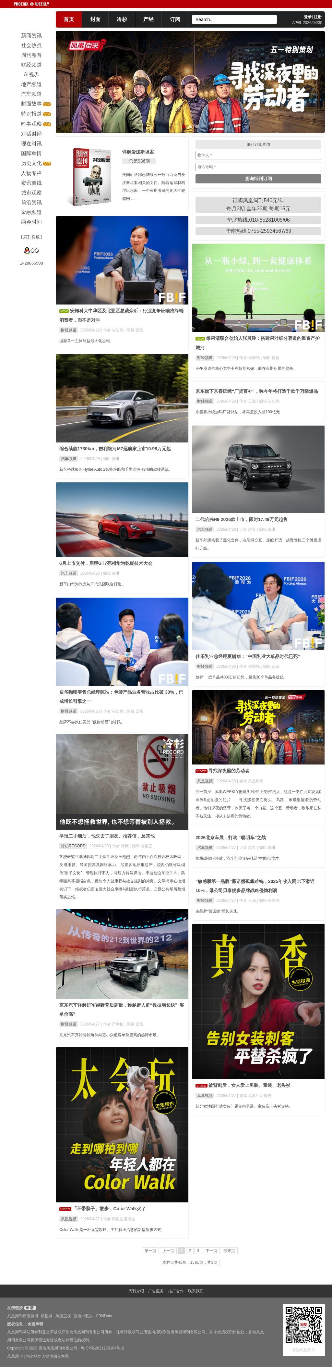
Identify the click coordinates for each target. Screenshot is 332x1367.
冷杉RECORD (73, 846)
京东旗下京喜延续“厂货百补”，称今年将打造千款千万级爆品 (257, 391)
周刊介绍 (136, 1291)
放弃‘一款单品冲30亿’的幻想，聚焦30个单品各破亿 (240, 677)
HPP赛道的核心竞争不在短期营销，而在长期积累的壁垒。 (246, 368)
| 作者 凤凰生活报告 (118, 1219)
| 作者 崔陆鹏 (112, 330)
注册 (318, 17)
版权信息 (15, 1324)
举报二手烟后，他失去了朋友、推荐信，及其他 (107, 836)
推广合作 (176, 1291)
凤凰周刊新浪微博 (22, 1316)
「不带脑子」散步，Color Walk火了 (109, 1208)
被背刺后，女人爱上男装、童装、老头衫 (249, 1085)
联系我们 (196, 1291)
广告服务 (156, 1291)
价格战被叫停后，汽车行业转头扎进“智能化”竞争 (238, 858)
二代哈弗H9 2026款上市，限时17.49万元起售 (242, 519)
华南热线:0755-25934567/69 (258, 231)
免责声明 (35, 1324)
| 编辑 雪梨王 (141, 846)
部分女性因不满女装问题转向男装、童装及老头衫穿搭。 (244, 1106)
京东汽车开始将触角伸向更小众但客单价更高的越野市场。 (109, 1035)
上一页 (168, 1251)
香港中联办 (83, 1316)
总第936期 (139, 161)
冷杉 (122, 19)
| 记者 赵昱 (247, 529)
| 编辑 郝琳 (110, 458)
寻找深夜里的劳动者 (228, 770)
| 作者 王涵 (247, 401)
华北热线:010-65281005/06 (258, 220)
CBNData (104, 1316)
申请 (29, 1308)
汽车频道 (69, 458)
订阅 (175, 19)
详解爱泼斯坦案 (138, 152)
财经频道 (69, 330)
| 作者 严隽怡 (112, 1024)
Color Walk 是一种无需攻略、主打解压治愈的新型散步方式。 (112, 1229)
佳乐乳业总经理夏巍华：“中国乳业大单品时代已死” (248, 656)
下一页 (211, 1251)
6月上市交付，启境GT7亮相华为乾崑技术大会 (105, 563)
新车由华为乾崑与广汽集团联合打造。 (92, 584)
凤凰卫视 (63, 1316)
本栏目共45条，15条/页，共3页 (189, 1262)
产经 (148, 19)
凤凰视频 (205, 781)
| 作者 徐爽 (120, 846)
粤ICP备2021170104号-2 (102, 1348)
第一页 (150, 1251)
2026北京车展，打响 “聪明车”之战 (231, 837)
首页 (69, 19)
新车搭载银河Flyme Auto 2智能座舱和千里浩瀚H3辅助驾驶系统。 (115, 469)
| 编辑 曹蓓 (133, 330)
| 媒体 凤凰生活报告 (254, 1095)
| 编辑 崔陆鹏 (268, 401)
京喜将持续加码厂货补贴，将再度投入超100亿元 (238, 412)
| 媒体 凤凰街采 (250, 781)
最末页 (229, 1251)
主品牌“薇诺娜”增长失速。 (218, 911)
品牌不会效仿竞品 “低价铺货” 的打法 (91, 722)
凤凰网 (47, 1316)
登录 (308, 17)
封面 (95, 19)
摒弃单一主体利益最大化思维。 (86, 341)
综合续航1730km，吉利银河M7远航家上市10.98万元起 (115, 448)
